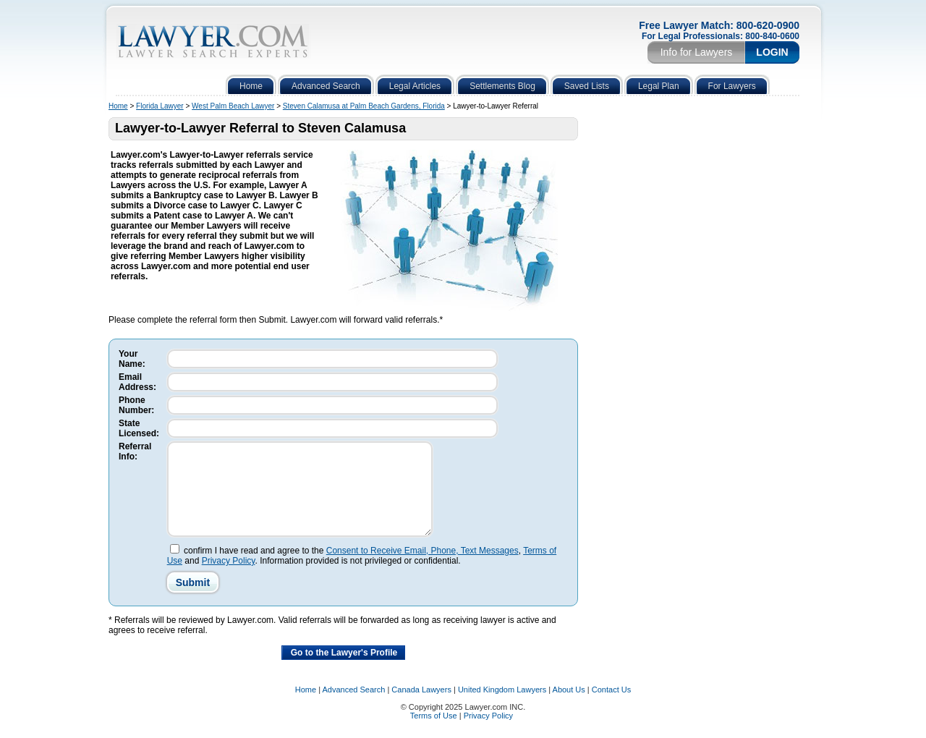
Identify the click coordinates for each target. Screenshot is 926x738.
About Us (569, 707)
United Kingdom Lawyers (502, 707)
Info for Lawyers (696, 52)
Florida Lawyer (160, 106)
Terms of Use (433, 733)
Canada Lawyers (421, 707)
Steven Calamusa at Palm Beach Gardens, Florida (364, 106)
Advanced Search (354, 707)
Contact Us (611, 707)
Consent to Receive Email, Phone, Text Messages (422, 568)
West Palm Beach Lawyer (233, 106)
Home (118, 106)
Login (772, 52)
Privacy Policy (228, 578)
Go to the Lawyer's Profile (344, 670)
